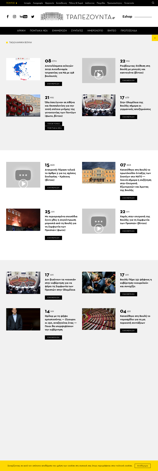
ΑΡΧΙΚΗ (21, 31)
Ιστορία (27, 3)
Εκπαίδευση (61, 3)
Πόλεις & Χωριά (76, 3)
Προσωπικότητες (114, 3)
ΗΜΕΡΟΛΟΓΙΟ (95, 31)
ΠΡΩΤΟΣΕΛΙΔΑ (129, 31)
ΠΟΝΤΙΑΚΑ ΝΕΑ (39, 31)
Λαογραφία (38, 3)
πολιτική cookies (124, 466)
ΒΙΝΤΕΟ (112, 31)
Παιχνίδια (101, 3)
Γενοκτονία (129, 3)
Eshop (127, 16)
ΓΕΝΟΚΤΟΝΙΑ (53, 124)
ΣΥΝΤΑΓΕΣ (77, 31)
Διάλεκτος (90, 3)
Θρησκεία (49, 3)
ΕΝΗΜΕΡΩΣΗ (59, 31)
